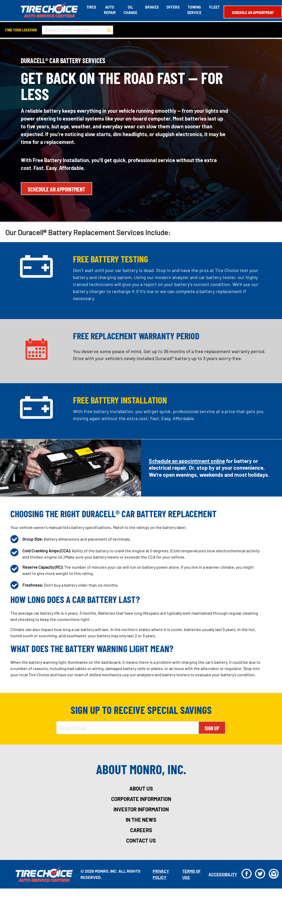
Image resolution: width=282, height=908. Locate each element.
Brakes (152, 7)
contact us (141, 840)
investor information (141, 809)
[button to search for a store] (109, 30)
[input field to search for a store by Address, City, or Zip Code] (77, 30)
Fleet (214, 7)
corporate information (141, 799)
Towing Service (194, 10)
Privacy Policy (161, 874)
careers (141, 830)
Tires (91, 7)
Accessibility (223, 874)
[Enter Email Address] (127, 727)
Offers (172, 7)
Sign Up (212, 728)
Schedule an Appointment (253, 12)
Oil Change (130, 10)
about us (141, 788)
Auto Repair (110, 10)
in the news (141, 820)
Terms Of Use (191, 874)
